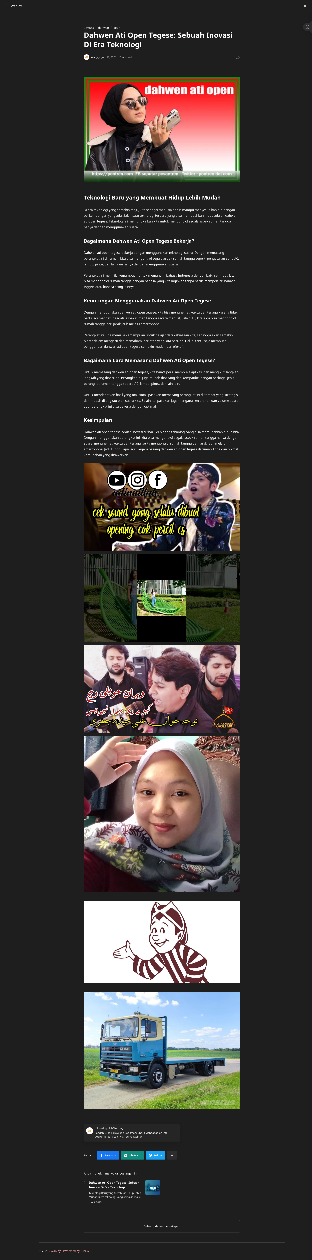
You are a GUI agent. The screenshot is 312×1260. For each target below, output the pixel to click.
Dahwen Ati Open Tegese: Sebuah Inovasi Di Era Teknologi (116, 1185)
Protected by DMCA (78, 1251)
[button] (305, 6)
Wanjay (16, 6)
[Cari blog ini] (83, 6)
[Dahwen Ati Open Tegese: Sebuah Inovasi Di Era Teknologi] (154, 1188)
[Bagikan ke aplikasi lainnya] (174, 1156)
